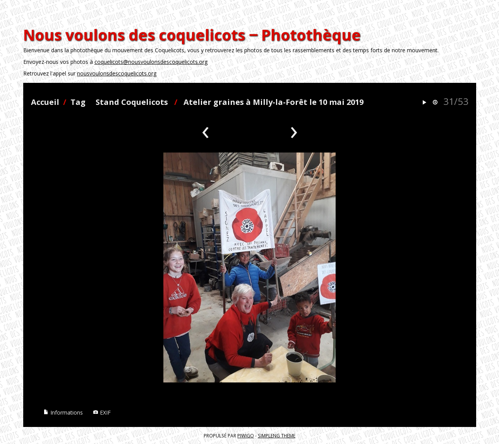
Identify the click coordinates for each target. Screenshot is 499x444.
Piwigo (245, 435)
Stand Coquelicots (132, 102)
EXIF (102, 412)
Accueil (45, 102)
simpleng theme (276, 435)
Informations (63, 412)
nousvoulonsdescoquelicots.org (116, 73)
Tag (78, 102)
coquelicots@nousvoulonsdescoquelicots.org (150, 61)
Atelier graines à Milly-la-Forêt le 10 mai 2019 (273, 102)
